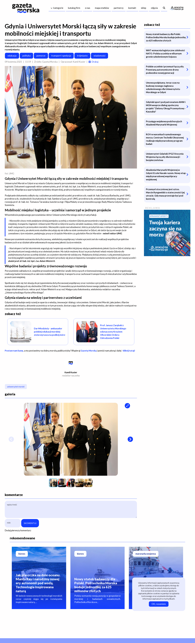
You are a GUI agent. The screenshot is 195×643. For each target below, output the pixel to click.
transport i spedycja (61, 55)
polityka (26, 55)
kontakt (132, 7)
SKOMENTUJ (30, 523)
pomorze (40, 55)
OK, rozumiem (159, 604)
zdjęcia (154, 7)
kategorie (58, 7)
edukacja (12, 55)
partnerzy (119, 7)
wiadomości (99, 55)
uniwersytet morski (16, 386)
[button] (127, 405)
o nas (87, 7)
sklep (143, 7)
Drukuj (95, 61)
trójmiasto (82, 55)
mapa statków (102, 7)
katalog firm (74, 7)
